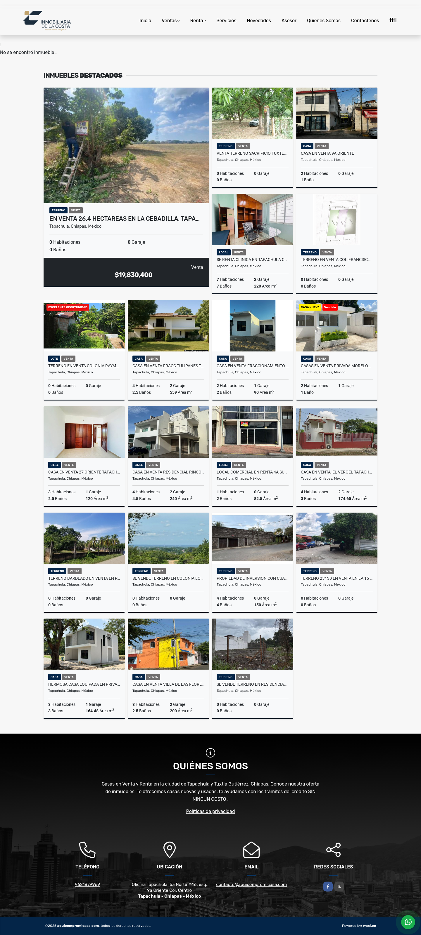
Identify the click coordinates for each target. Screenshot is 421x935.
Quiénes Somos (324, 20)
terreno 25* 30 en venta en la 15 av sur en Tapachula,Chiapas (337, 578)
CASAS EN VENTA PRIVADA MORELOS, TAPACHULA (337, 365)
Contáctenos (365, 20)
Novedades (259, 20)
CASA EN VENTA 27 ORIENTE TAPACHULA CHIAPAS (84, 472)
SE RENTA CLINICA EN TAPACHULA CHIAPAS (253, 259)
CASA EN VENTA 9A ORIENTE (327, 153)
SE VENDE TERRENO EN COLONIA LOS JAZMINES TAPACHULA (168, 578)
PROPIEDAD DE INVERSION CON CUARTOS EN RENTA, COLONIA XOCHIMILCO (253, 578)
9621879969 (87, 884)
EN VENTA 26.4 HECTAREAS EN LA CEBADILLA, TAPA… (124, 218)
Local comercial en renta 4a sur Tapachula (253, 472)
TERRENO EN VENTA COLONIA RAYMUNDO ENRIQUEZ (84, 365)
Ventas (169, 20)
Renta (196, 20)
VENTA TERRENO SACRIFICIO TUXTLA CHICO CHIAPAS (253, 153)
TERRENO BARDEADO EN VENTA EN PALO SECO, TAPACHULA (84, 578)
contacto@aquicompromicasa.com (251, 884)
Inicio (145, 20)
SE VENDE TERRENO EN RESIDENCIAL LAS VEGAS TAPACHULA (253, 684)
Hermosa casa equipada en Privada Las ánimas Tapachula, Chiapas (84, 684)
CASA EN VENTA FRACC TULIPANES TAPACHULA (168, 365)
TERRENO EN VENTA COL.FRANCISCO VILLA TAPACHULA (337, 259)
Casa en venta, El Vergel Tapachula (337, 472)
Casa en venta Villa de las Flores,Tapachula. (168, 684)
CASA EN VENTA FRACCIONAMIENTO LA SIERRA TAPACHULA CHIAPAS (253, 365)
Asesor (289, 20)
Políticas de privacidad (210, 811)
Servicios (227, 20)
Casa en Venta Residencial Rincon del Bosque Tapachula (168, 472)
